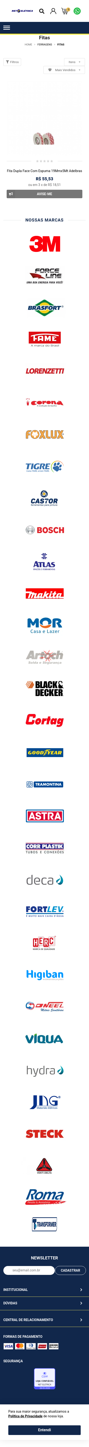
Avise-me (29, 194)
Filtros (12, 62)
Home (28, 44)
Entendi (44, 1430)
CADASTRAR (70, 1270)
